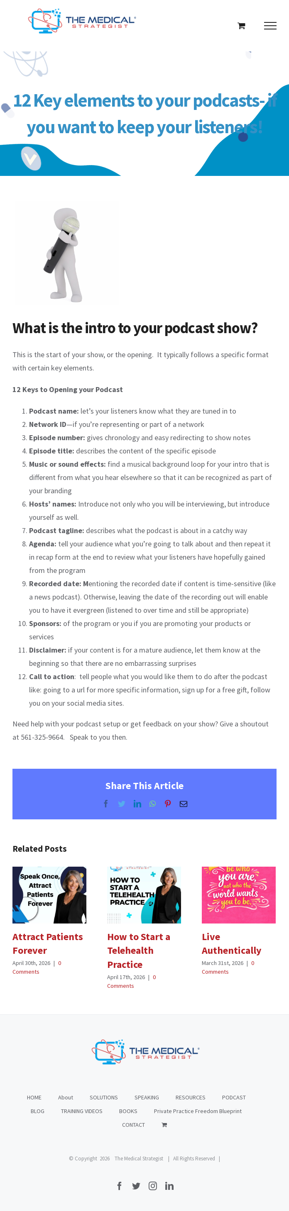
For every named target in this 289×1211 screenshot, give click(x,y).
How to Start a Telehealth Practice (138, 950)
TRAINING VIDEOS (82, 1111)
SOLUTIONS (104, 1097)
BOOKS (128, 1111)
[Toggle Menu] (270, 25)
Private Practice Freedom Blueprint (198, 1111)
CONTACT (133, 1124)
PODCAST (234, 1097)
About (65, 1097)
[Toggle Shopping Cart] (241, 25)
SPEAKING (147, 1097)
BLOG (37, 1111)
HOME (34, 1097)
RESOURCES (191, 1097)
